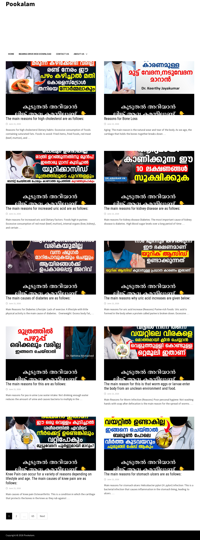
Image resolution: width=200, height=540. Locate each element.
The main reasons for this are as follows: (36, 384)
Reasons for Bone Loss (120, 119)
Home (11, 53)
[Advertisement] (100, 30)
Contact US (62, 53)
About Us (79, 53)
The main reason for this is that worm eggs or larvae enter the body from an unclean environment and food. (147, 386)
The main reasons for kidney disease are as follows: (142, 208)
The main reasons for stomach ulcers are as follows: (142, 474)
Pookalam (29, 535)
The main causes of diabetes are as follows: (38, 298)
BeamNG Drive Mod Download (35, 53)
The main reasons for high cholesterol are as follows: (45, 119)
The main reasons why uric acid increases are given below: (147, 298)
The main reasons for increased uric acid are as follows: (47, 208)
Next (42, 516)
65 (32, 516)
